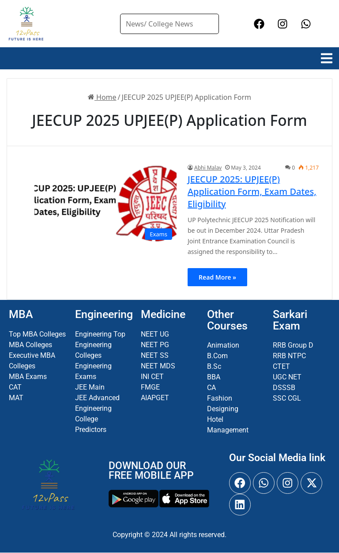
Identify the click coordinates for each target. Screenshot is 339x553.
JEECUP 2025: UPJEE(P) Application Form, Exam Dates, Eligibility (252, 191)
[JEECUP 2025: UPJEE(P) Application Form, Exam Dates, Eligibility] (105, 204)
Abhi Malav (208, 167)
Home (102, 97)
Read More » (217, 277)
